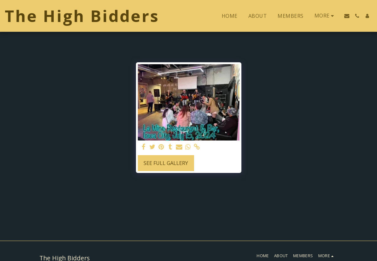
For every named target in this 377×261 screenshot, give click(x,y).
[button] (347, 15)
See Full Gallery (166, 163)
